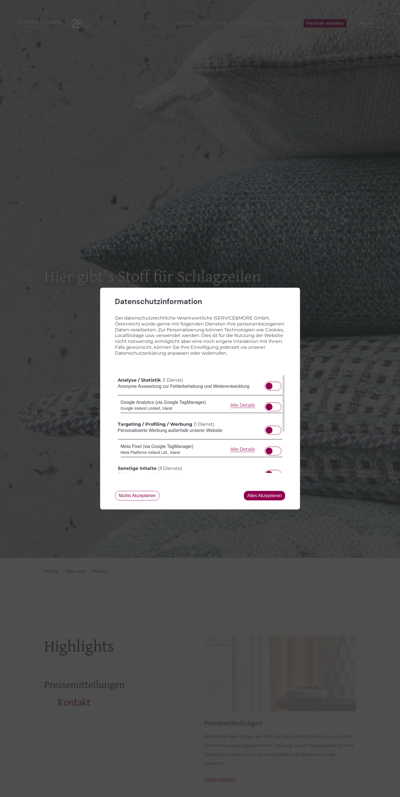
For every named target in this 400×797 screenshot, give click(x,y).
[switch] (273, 384)
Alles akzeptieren (264, 495)
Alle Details (242, 405)
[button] (269, 385)
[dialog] (200, 399)
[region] (200, 423)
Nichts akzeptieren (137, 495)
